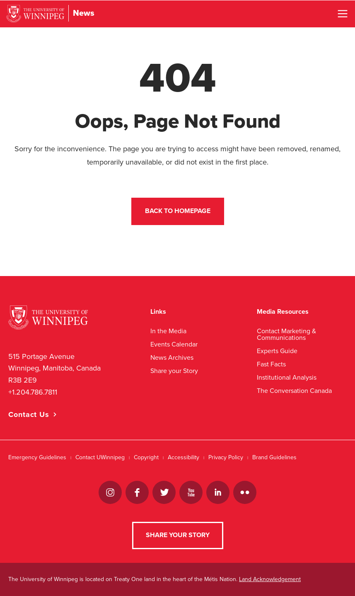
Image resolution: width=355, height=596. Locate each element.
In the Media (168, 331)
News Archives (171, 357)
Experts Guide (277, 351)
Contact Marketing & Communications (286, 334)
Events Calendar (174, 344)
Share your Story (174, 371)
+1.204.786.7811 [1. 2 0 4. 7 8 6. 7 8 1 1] (32, 392)
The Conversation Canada (294, 391)
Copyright (146, 457)
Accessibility (183, 457)
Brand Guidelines (274, 457)
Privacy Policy (225, 457)
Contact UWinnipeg (100, 457)
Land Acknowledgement (270, 579)
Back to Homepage (177, 211)
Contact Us (28, 414)
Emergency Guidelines (37, 457)
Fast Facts (271, 364)
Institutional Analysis (286, 377)
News (83, 13)
